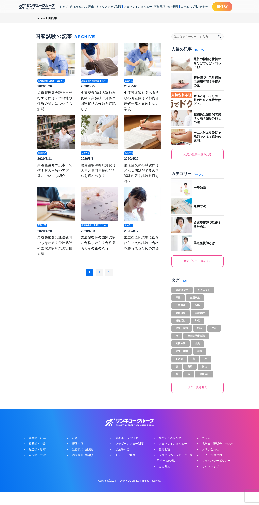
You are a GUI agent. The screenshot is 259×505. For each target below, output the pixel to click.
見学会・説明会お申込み (215, 456)
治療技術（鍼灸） (81, 467)
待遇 (73, 450)
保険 (197, 309)
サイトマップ (208, 479)
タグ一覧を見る (197, 399)
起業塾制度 (121, 462)
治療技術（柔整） (81, 462)
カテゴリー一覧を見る (197, 262)
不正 (178, 300)
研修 (199, 360)
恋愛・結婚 (182, 334)
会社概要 (173, 6)
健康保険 (180, 317)
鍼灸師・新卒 (35, 462)
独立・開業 (182, 360)
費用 (190, 377)
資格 (204, 377)
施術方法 (180, 351)
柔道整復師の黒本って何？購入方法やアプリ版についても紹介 (54, 170)
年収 (197, 326)
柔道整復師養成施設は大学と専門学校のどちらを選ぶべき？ (98, 170)
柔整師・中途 (35, 456)
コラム (185, 6)
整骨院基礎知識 (196, 343)
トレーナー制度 (123, 467)
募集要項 (159, 6)
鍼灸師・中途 (35, 467)
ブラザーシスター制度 (128, 456)
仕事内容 (180, 309)
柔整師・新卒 (35, 450)
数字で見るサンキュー (171, 450)
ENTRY (222, 6)
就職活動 (180, 326)
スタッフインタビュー (138, 6)
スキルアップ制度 (125, 450)
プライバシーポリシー (214, 473)
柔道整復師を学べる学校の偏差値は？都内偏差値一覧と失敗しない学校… (141, 101)
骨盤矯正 (204, 385)
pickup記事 (182, 292)
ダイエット (204, 292)
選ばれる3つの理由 (82, 6)
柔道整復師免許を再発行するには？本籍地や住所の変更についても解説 (54, 101)
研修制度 (76, 456)
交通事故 (195, 300)
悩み (199, 334)
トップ (63, 6)
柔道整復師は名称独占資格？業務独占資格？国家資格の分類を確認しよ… (98, 101)
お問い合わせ (199, 6)
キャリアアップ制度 (109, 6)
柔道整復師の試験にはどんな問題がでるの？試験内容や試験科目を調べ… (141, 173)
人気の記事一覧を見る (197, 155)
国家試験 (200, 317)
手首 (214, 334)
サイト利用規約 (210, 467)
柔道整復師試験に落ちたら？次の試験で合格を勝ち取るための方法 (141, 243)
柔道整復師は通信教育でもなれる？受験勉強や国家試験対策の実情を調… (54, 245)
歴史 (197, 351)
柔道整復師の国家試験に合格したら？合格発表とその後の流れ (98, 243)
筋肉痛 (179, 368)
